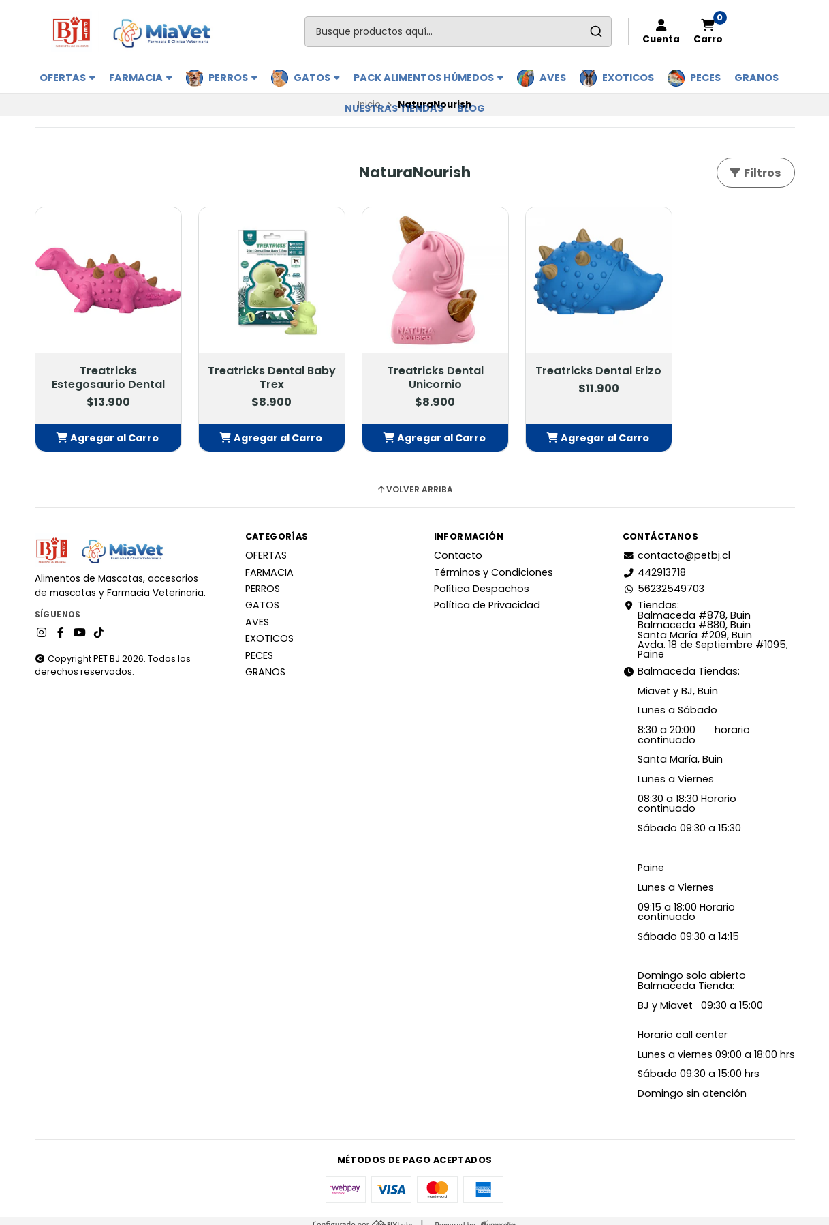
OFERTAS (67, 78)
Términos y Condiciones (493, 563)
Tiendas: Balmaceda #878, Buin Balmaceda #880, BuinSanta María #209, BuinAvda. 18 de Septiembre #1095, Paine (705, 621)
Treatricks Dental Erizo (570, 369)
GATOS (317, 78)
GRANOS (756, 78)
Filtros (754, 173)
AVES (552, 78)
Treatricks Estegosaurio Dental (104, 369)
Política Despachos (481, 580)
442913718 (654, 563)
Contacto (458, 547)
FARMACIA (140, 78)
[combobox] (458, 31)
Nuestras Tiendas (394, 108)
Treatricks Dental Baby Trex (259, 369)
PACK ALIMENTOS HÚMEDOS (428, 78)
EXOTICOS (628, 78)
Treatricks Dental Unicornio (414, 369)
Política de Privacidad (487, 597)
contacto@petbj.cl (676, 547)
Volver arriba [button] (414, 481)
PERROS (232, 78)
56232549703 (663, 580)
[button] (104, 429)
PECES (705, 78)
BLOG (471, 108)
